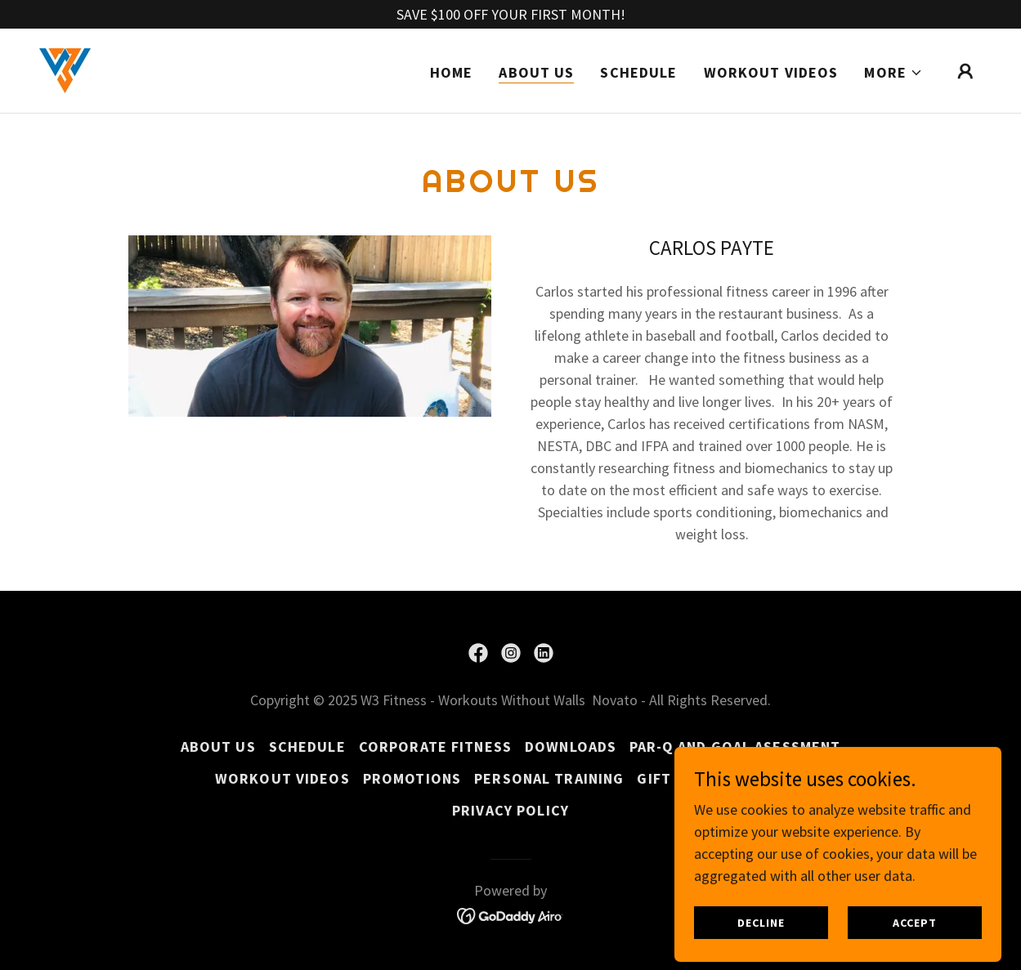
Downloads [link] (570, 746)
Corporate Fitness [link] (435, 746)
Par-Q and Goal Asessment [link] (734, 746)
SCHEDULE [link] (638, 72)
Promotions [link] (412, 778)
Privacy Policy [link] (510, 810)
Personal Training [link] (549, 778)
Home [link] (451, 72)
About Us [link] (536, 72)
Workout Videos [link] (771, 72)
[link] (65, 69)
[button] (893, 73)
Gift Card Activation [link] (721, 778)
